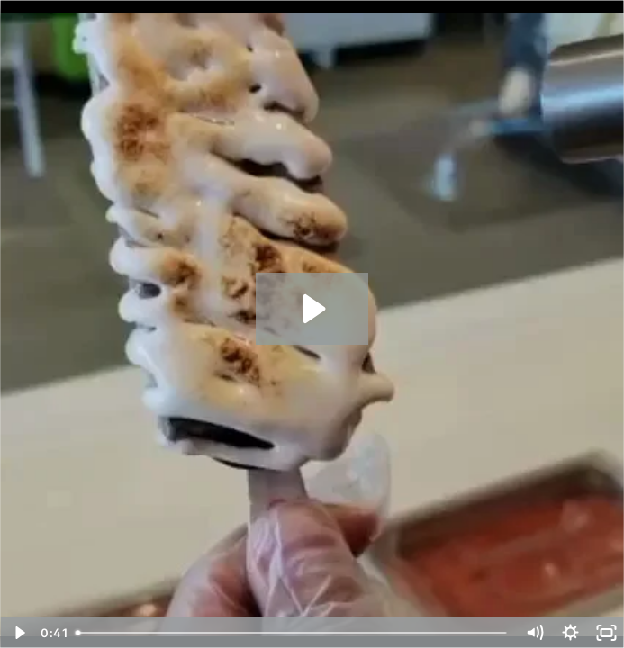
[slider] (292, 632)
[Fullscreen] (606, 632)
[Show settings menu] (570, 632)
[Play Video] (18, 632)
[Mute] (534, 632)
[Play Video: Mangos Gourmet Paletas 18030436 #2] (312, 309)
